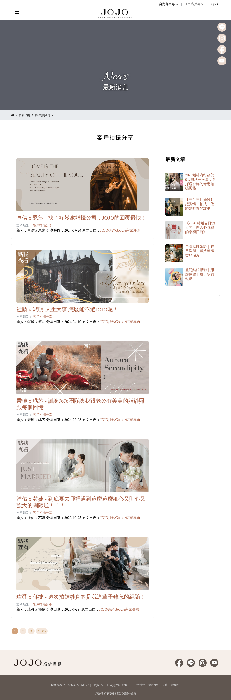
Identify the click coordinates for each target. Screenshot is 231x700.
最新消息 (24, 115)
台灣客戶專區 (168, 4)
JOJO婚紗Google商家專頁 (120, 322)
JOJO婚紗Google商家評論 (120, 230)
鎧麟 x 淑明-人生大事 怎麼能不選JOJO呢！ (67, 309)
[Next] (42, 631)
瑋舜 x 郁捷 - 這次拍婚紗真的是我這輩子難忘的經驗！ (81, 597)
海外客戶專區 (194, 4)
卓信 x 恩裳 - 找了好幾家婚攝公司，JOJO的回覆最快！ (81, 218)
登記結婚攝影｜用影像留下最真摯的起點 (199, 274)
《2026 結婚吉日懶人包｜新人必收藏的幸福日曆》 (200, 227)
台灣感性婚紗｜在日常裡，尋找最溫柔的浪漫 (199, 251)
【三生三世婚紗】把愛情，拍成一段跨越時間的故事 (199, 204)
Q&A (214, 4)
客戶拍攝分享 (44, 115)
